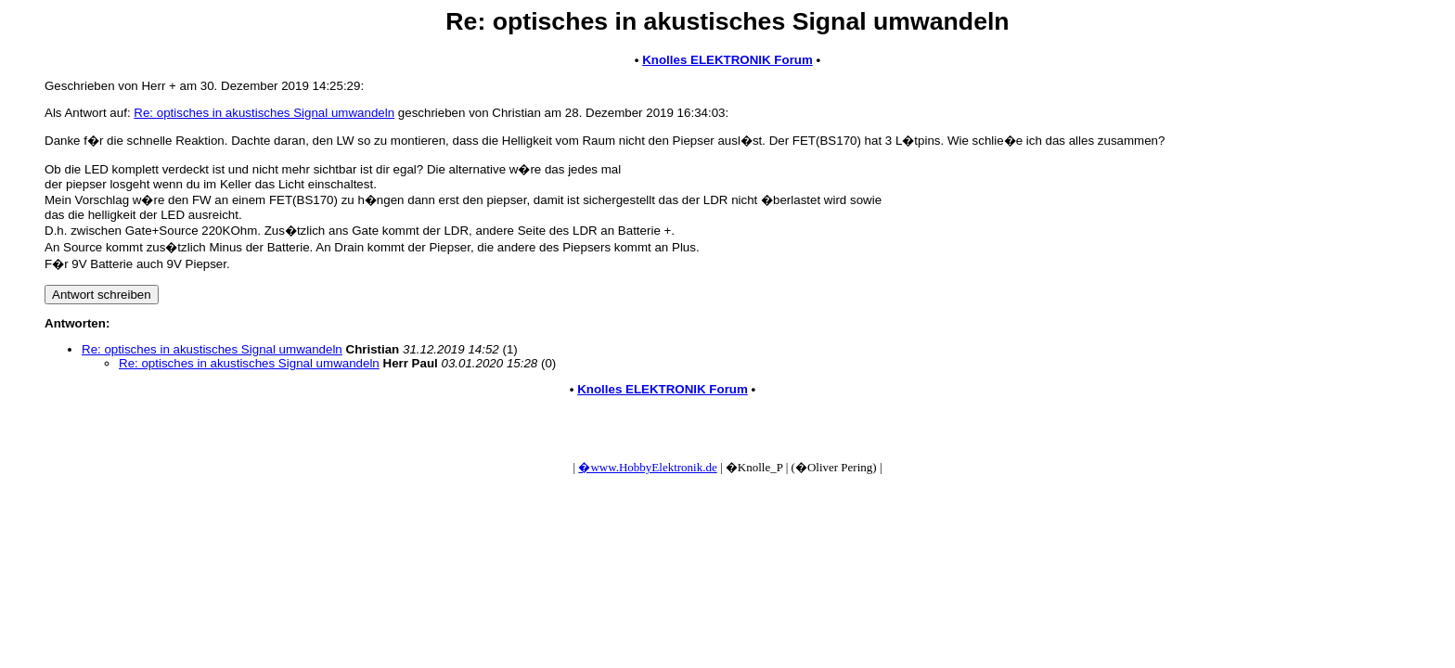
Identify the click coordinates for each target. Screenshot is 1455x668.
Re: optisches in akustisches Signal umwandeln (264, 113)
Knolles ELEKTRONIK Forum (727, 60)
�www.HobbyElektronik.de (647, 467)
